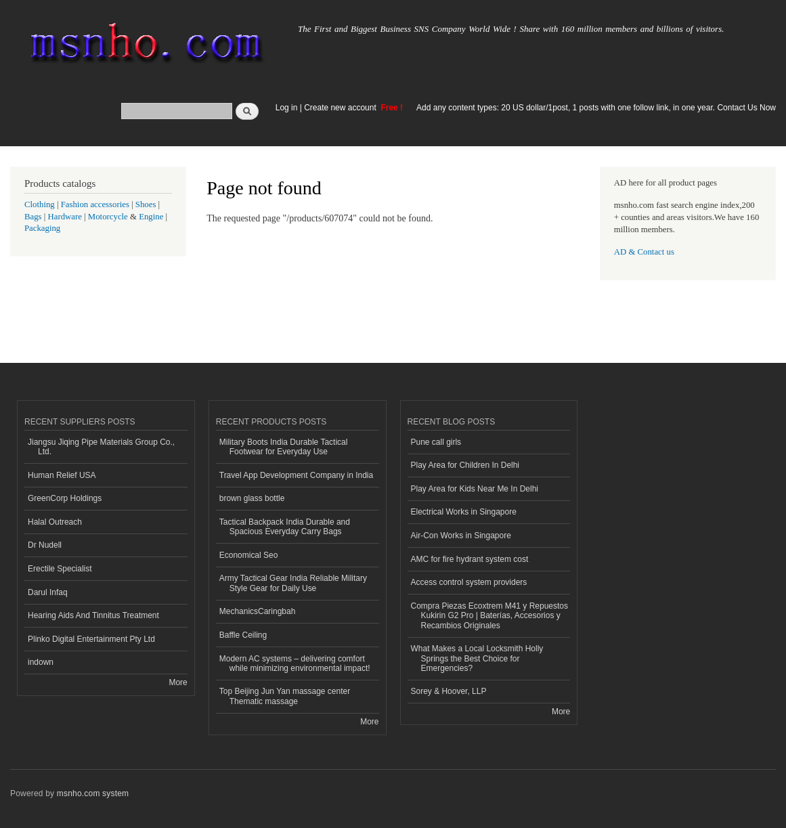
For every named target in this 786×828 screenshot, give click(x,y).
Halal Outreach (55, 522)
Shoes (145, 204)
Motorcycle (108, 216)
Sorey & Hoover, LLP (449, 691)
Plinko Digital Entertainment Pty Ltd (91, 639)
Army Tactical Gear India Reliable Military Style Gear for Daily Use (293, 582)
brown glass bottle (252, 498)
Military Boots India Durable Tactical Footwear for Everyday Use (283, 446)
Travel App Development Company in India (296, 475)
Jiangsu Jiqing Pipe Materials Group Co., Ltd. (101, 446)
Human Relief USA (62, 475)
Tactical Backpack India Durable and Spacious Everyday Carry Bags (284, 526)
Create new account (341, 107)
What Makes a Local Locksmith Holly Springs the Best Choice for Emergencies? (477, 658)
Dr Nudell (45, 545)
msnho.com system (93, 793)
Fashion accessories (95, 204)
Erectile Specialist (60, 568)
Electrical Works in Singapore (464, 512)
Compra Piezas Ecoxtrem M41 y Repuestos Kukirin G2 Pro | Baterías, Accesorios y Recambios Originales (489, 615)
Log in (287, 107)
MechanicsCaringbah (257, 611)
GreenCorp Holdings (65, 498)
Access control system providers (469, 582)
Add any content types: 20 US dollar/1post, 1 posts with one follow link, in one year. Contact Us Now (596, 107)
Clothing (39, 204)
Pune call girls (436, 442)
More (178, 682)
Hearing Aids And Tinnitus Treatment (93, 615)
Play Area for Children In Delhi (465, 465)
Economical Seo (248, 555)
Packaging (42, 228)
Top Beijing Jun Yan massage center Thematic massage (284, 696)
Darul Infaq (48, 592)
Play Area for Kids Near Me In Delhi (475, 489)
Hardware (65, 216)
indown (40, 662)
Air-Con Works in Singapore (461, 535)
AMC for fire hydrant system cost (470, 559)
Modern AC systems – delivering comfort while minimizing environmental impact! (294, 663)
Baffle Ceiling (243, 635)
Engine (151, 216)
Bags (33, 216)
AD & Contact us (644, 252)
